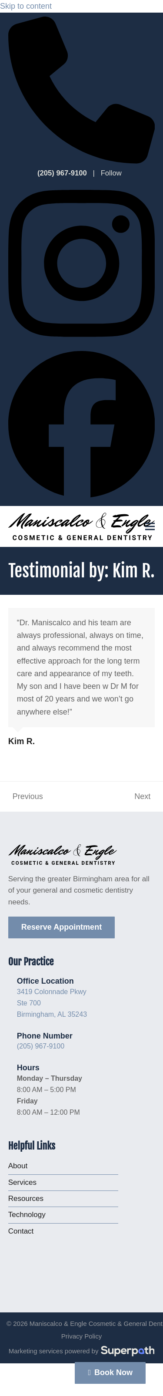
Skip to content (26, 6)
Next (142, 797)
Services (22, 1182)
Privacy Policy (81, 1336)
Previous (25, 797)
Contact (21, 1231)
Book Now (110, 1372)
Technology (27, 1215)
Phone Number (45, 1036)
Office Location (45, 981)
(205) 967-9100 (40, 1046)
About (17, 1166)
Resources (25, 1198)
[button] (150, 526)
